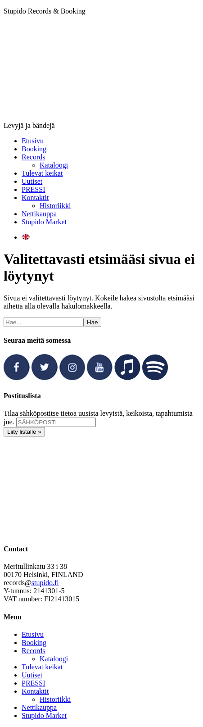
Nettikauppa (39, 707)
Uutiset (32, 675)
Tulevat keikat (42, 667)
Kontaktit (35, 691)
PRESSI (33, 683)
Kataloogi (54, 659)
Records (33, 650)
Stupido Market (44, 715)
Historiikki (55, 699)
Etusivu (33, 634)
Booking (34, 642)
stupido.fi (45, 582)
